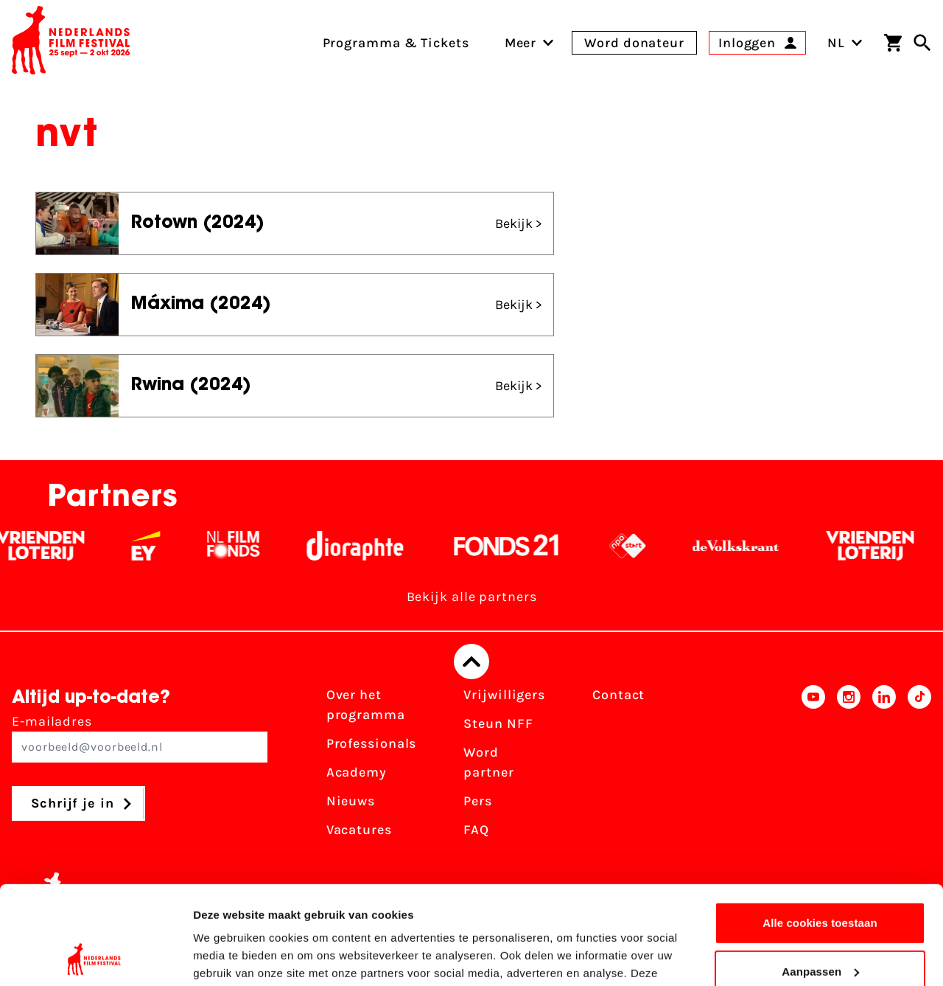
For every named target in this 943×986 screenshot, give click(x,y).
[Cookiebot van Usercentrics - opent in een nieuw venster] (95, 957)
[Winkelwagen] (893, 43)
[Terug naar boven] (471, 661)
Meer (521, 42)
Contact (618, 695)
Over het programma (365, 705)
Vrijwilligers (504, 695)
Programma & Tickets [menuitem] (396, 42)
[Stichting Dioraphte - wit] (364, 545)
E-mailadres (139, 738)
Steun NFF (498, 723)
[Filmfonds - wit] (243, 545)
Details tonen (228, 957)
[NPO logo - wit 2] (637, 545)
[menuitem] (521, 42)
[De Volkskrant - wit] (745, 545)
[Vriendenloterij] (50, 545)
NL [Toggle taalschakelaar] (845, 43)
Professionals (371, 743)
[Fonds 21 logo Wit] (516, 545)
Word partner (488, 762)
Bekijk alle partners (472, 597)
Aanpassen (820, 878)
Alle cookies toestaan (820, 830)
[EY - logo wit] (155, 545)
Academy (356, 772)
